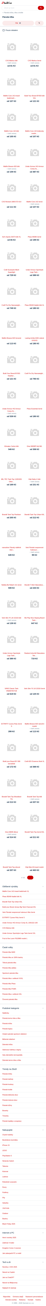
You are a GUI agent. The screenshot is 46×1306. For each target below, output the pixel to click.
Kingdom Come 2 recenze (11, 1248)
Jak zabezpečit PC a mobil (11, 1253)
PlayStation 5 (7, 1156)
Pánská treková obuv (9, 1100)
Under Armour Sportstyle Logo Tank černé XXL (18, 933)
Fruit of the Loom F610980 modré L (14, 938)
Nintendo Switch (8, 1161)
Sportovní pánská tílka (10, 973)
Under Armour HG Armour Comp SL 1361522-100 (20, 923)
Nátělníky (5, 1013)
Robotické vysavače (9, 1182)
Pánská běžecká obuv (10, 1095)
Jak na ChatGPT (8, 1277)
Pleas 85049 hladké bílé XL (12, 896)
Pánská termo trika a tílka (11, 1018)
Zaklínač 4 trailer (8, 1243)
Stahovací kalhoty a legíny (11, 1050)
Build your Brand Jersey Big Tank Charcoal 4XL (19, 907)
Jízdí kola (5, 1208)
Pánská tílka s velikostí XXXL (12, 978)
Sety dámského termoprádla (12, 1055)
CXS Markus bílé (8, 928)
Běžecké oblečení (8, 1039)
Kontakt (30, 1300)
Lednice (5, 1177)
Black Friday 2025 (8, 1224)
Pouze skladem (12, 30)
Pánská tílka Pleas (9, 983)
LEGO (4, 1150)
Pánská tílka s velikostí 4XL (12, 994)
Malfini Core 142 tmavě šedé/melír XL (15, 891)
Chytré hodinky (7, 1135)
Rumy (4, 1187)
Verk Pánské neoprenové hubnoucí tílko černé (18, 912)
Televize (5, 1166)
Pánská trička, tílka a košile (13, 12)
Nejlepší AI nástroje (9, 1288)
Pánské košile (7, 1089)
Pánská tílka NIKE (8, 952)
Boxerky (5, 1110)
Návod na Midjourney (9, 1283)
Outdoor (5, 1213)
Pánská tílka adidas (9, 968)
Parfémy (5, 1192)
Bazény (5, 1219)
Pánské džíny (7, 1105)
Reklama (22, 1300)
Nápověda (6, 1296)
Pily (3, 1198)
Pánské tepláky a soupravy (11, 1121)
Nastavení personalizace (34, 1296)
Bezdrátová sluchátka (10, 1140)
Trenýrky (5, 1116)
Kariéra (38, 1300)
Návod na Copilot (8, 1272)
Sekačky (5, 1203)
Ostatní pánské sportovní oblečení (14, 1034)
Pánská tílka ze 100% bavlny (12, 957)
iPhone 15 (6, 1145)
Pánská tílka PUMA (9, 989)
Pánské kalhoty (7, 1079)
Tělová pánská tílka (9, 962)
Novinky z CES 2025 (9, 1267)
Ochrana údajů (18, 1296)
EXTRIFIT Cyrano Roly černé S (13, 917)
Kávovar (5, 1171)
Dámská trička (7, 1044)
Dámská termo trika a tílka (11, 1060)
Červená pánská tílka (9, 999)
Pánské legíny (7, 1029)
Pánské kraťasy (7, 1084)
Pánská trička (7, 1023)
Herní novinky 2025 (9, 1237)
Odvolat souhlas (11, 1300)
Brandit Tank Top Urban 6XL (12, 902)
